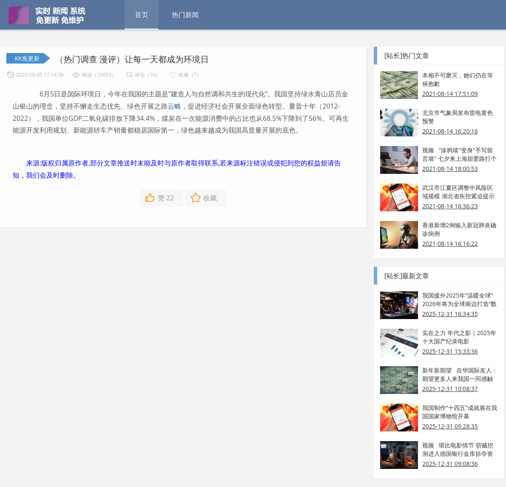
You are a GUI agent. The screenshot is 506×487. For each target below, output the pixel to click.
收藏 (210, 197)
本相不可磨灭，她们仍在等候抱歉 (457, 79)
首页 (141, 14)
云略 (174, 106)
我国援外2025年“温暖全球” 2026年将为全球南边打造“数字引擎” (459, 299)
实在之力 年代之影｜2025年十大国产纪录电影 (459, 337)
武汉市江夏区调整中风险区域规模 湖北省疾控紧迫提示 (458, 192)
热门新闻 (185, 14)
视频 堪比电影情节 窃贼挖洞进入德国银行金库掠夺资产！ (457, 449)
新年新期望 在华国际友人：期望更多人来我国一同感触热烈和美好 (460, 374)
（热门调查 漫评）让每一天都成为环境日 (132, 59)
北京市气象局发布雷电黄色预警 (457, 117)
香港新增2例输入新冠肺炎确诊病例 (459, 229)
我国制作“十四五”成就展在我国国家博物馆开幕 (459, 412)
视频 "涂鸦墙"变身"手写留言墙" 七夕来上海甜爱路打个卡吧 (459, 154)
